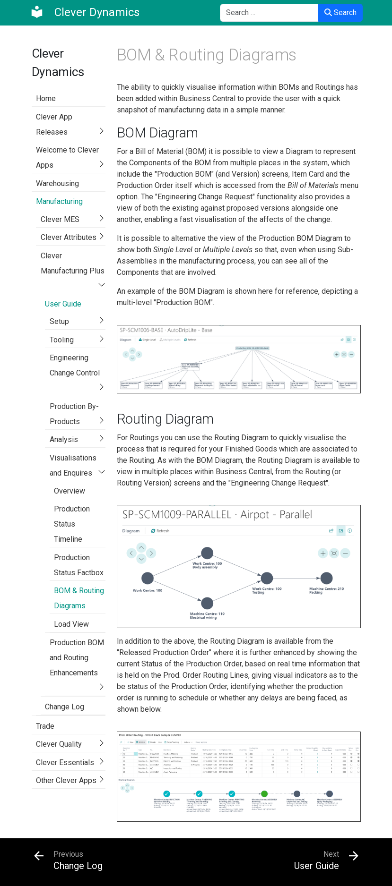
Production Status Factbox (79, 565)
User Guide (63, 303)
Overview (69, 490)
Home (46, 98)
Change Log (64, 706)
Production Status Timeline (72, 524)
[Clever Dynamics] (84, 12)
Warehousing (57, 183)
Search (340, 12)
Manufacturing (59, 201)
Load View (71, 624)
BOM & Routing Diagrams (79, 598)
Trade (45, 726)
